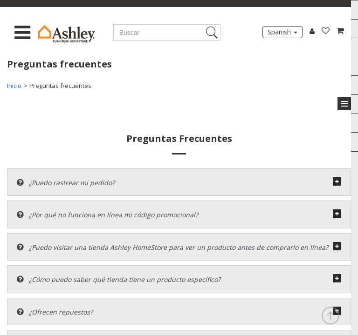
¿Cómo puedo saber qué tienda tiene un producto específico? (118, 279)
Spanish (282, 31)
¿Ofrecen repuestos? (55, 312)
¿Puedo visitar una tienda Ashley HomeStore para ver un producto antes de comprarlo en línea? (172, 247)
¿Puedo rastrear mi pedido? (66, 182)
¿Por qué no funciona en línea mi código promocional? (107, 214)
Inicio (14, 85)
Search (213, 33)
